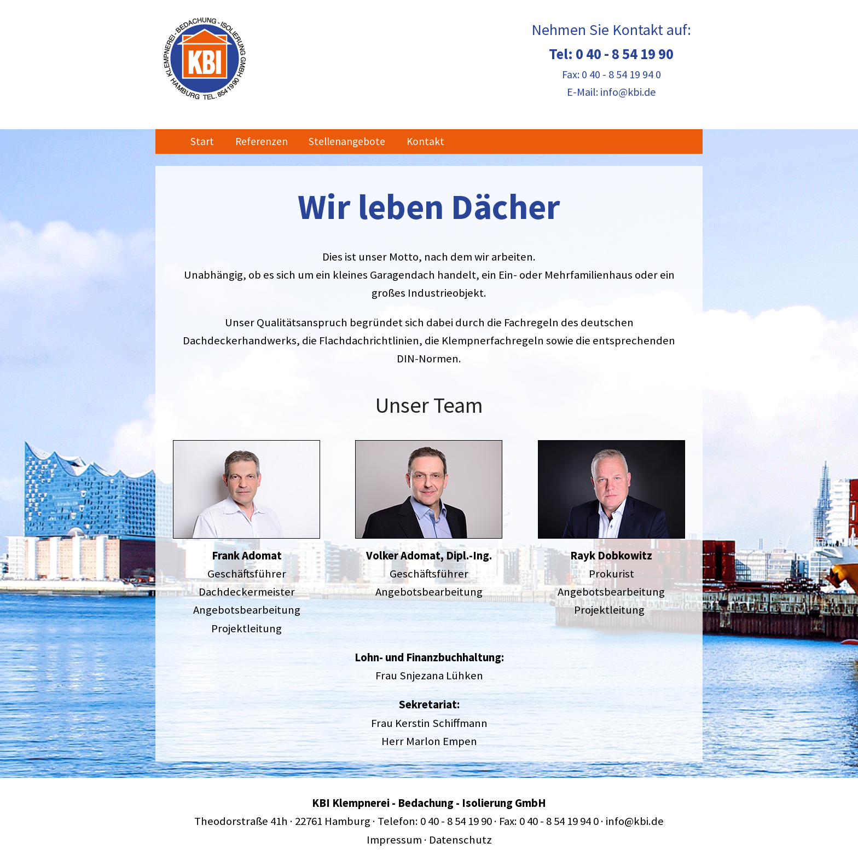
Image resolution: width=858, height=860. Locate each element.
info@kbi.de (628, 92)
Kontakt (425, 141)
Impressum (394, 840)
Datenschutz (460, 840)
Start (202, 141)
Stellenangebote (347, 141)
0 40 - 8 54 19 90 (625, 53)
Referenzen (261, 141)
